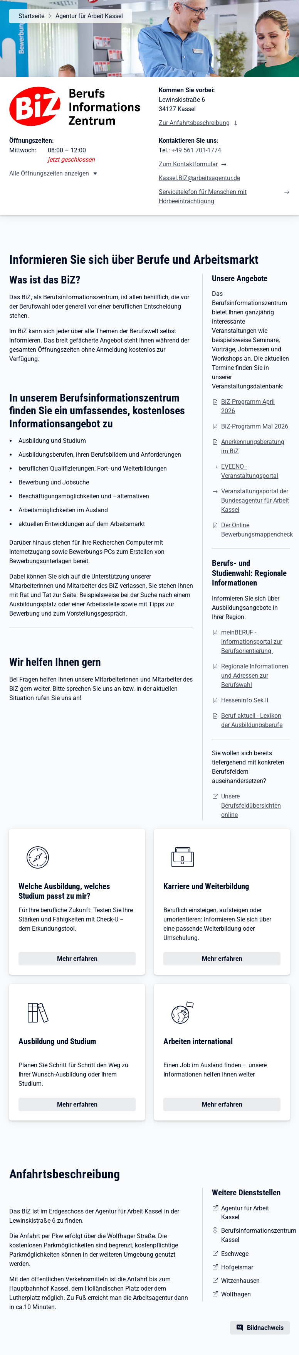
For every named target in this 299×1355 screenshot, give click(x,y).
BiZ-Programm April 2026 (248, 406)
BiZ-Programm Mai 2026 (254, 426)
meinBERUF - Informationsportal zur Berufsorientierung (251, 642)
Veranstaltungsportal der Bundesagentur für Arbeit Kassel (255, 500)
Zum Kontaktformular (188, 164)
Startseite (31, 16)
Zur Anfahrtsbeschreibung (194, 123)
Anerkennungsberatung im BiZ (252, 446)
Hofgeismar (237, 1267)
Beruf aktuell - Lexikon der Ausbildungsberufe (251, 720)
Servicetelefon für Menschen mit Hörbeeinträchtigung (203, 196)
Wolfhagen (236, 1294)
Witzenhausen (240, 1280)
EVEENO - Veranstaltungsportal (249, 471)
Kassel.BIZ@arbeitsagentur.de (199, 178)
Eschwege (235, 1253)
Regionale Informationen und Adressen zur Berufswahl (254, 675)
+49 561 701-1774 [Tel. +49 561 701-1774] (196, 150)
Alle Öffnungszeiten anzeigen (49, 173)
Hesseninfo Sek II (244, 700)
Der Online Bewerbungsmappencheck (257, 529)
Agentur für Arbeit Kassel (89, 16)
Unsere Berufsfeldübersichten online (251, 805)
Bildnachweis (265, 1327)
